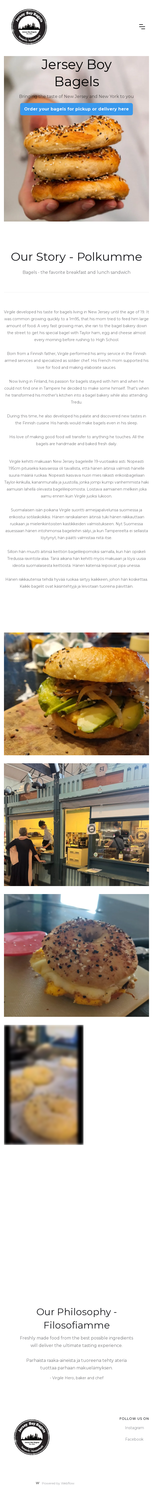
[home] (73, 26)
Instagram (134, 1427)
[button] (142, 26)
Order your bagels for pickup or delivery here (76, 109)
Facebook (134, 1439)
